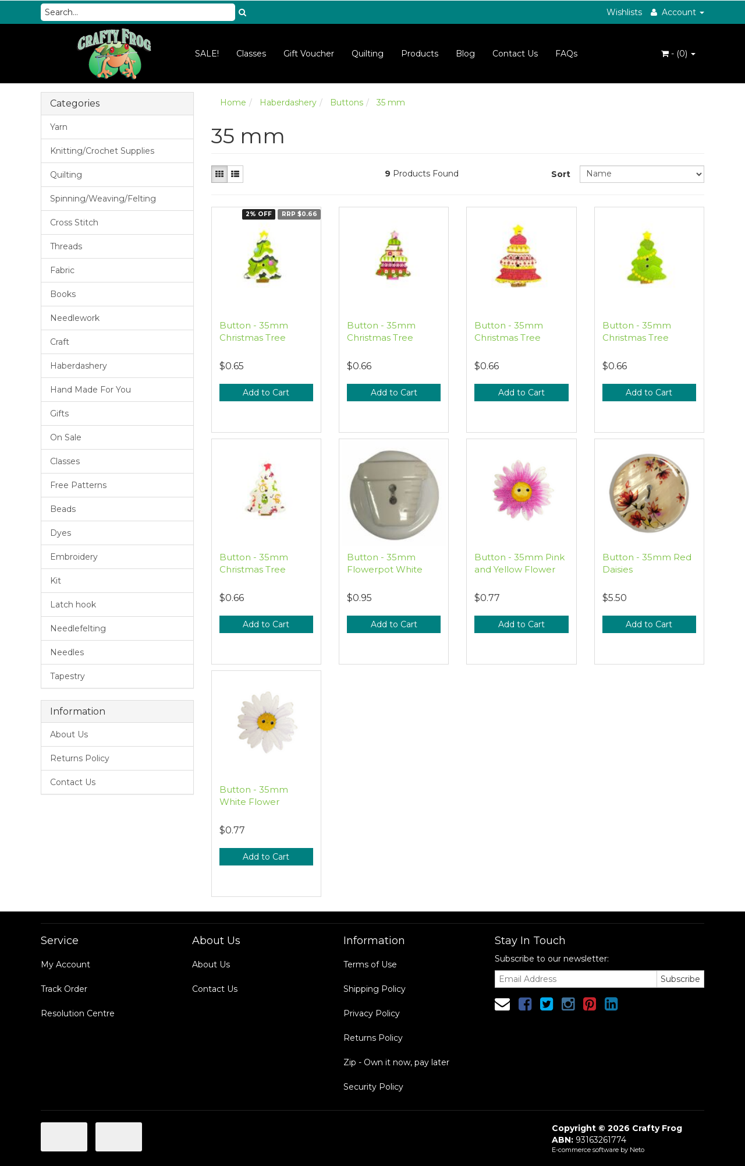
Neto (637, 1150)
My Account (65, 964)
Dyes (60, 533)
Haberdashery (78, 366)
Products (419, 53)
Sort (560, 174)
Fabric (62, 270)
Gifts (59, 413)
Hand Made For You (90, 389)
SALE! (207, 53)
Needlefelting (78, 628)
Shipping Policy (374, 989)
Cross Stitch (74, 222)
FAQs (566, 53)
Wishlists (624, 12)
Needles (67, 652)
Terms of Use (370, 964)
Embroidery (74, 557)
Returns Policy (79, 758)
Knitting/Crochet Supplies (102, 151)
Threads (66, 246)
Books (63, 294)
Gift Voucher (308, 53)
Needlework (75, 318)
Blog (465, 53)
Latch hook (73, 604)
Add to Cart (266, 392)
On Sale (65, 437)
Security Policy (373, 1087)
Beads (63, 509)
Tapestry (67, 676)
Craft (59, 342)
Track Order (64, 989)
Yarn (59, 127)
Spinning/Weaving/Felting (103, 198)
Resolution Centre (78, 1013)
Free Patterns (78, 485)
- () (678, 53)
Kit (55, 580)
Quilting (368, 53)
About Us (69, 734)
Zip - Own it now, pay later (396, 1062)
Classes (251, 53)
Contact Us (515, 53)
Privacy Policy (371, 1013)
